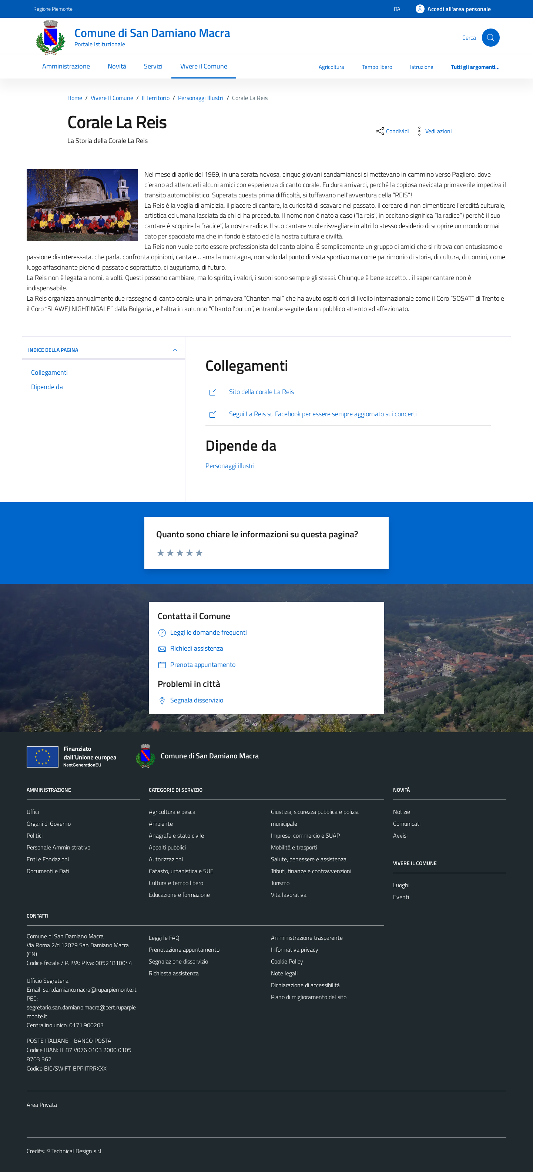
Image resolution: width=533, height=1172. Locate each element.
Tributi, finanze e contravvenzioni (311, 871)
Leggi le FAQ (164, 937)
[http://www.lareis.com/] (348, 392)
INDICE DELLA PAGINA (103, 349)
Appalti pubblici (167, 847)
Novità (117, 66)
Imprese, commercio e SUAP (305, 835)
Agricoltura (331, 67)
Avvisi (400, 835)
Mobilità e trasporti (294, 847)
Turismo (280, 882)
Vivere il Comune (203, 66)
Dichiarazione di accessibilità (305, 985)
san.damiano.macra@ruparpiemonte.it (90, 989)
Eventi (401, 896)
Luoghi (401, 885)
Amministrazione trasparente (307, 937)
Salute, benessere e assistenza (308, 859)
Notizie (401, 811)
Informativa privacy (294, 949)
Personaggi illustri (230, 466)
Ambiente (161, 823)
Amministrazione (66, 66)
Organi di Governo (49, 823)
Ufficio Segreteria (47, 980)
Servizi (153, 66)
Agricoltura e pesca (172, 811)
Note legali (284, 973)
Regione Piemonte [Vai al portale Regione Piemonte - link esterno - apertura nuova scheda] (53, 9)
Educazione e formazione (179, 894)
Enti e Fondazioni (48, 859)
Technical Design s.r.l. (77, 1150)
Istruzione (421, 67)
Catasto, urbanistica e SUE (181, 871)
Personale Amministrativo (58, 847)
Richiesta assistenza (174, 973)
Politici (35, 835)
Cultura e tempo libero (176, 882)
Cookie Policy (287, 961)
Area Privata (42, 1104)
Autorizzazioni (166, 859)
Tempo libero (377, 67)
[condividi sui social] (391, 131)
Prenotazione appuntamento (184, 949)
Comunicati (406, 823)
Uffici (33, 811)
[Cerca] (491, 37)
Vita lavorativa (288, 894)
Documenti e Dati (48, 871)
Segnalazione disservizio (178, 961)
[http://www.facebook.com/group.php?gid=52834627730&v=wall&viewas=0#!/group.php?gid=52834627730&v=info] (348, 414)
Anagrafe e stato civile (176, 835)
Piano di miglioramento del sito (308, 996)
